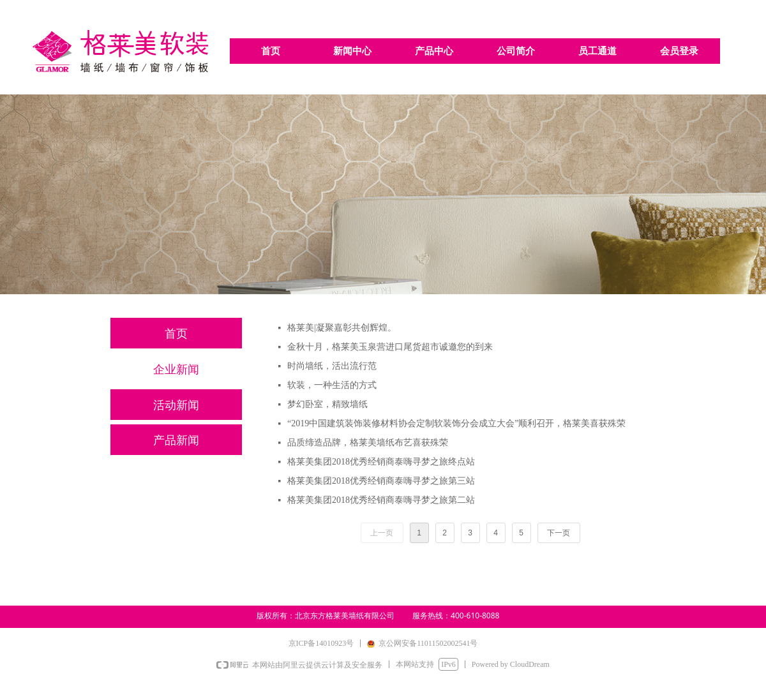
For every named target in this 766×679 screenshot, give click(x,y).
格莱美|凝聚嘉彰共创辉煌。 (341, 327)
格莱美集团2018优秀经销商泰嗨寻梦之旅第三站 (381, 481)
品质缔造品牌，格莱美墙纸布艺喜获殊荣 (367, 442)
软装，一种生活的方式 (332, 385)
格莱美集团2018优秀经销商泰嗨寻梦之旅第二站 (381, 500)
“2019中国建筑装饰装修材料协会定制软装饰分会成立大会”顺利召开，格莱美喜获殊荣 (456, 423)
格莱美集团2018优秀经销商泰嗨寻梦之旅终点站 (381, 461)
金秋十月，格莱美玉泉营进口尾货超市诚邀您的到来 (390, 347)
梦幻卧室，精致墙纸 (327, 404)
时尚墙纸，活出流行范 (332, 366)
